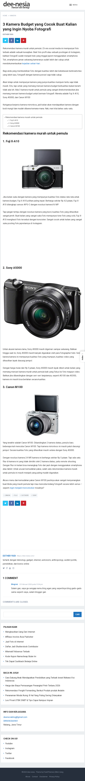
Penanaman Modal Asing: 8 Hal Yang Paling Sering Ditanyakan (33, 695)
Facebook (9, 758)
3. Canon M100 (14, 126)
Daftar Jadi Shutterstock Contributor (21, 646)
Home (5, 16)
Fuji (15, 495)
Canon (7, 495)
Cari (77, 614)
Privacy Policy (54, 777)
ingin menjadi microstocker (22, 488)
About (27, 777)
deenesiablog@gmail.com (15, 717)
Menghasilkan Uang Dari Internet (20, 632)
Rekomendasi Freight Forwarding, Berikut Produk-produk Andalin (34, 690)
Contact (35, 777)
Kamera (13, 16)
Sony (35, 495)
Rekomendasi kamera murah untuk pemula (24, 117)
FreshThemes (49, 772)
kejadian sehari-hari (31, 63)
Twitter (8, 753)
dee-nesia (31, 772)
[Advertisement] (42, 247)
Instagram (9, 748)
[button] (73, 5)
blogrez (14, 584)
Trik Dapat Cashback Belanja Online (21, 661)
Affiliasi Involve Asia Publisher (19, 637)
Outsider (25, 495)
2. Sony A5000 (14, 123)
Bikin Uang (59, 772)
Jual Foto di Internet (14, 641)
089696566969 (10, 721)
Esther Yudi (8, 34)
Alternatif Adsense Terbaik (17, 651)
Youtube (9, 743)
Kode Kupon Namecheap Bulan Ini (20, 656)
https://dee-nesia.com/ (25, 556)
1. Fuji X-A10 (13, 120)
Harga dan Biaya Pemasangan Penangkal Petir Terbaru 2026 (32, 685)
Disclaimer (44, 777)
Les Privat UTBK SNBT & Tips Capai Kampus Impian (29, 700)
